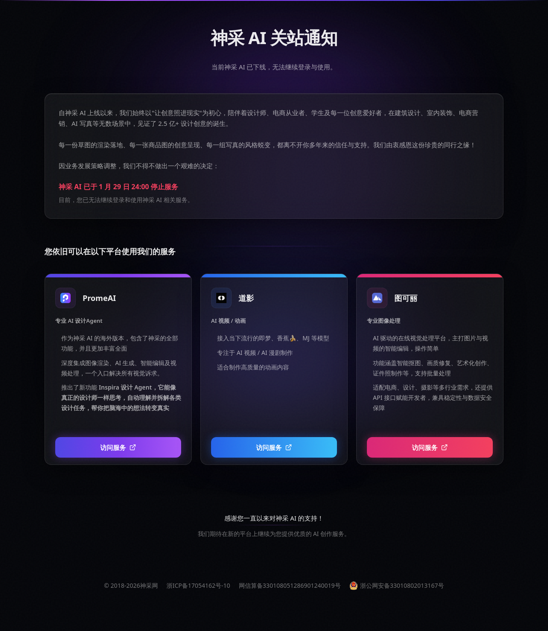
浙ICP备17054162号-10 (198, 585)
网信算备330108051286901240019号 (290, 585)
